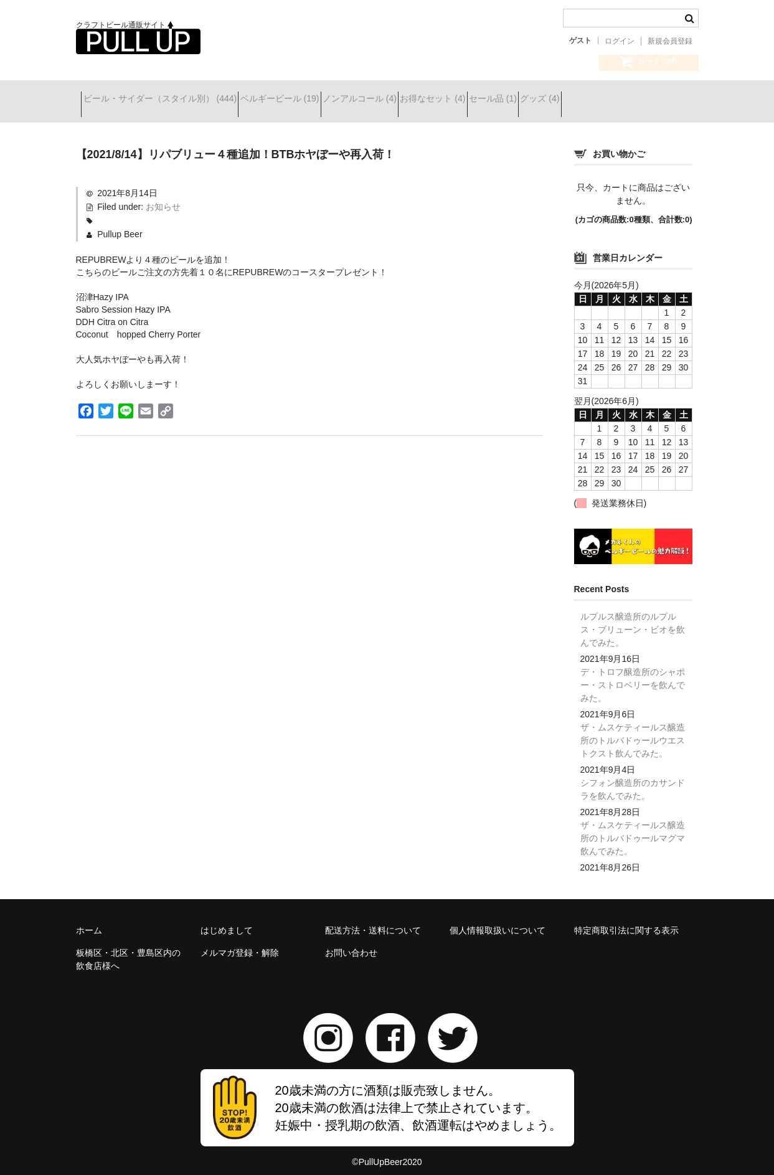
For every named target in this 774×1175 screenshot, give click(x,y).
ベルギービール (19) (307, 100)
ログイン (620, 41)
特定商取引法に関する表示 (626, 921)
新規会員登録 (670, 41)
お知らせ (163, 197)
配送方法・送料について (373, 921)
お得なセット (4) (504, 100)
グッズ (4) (656, 100)
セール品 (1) (587, 100)
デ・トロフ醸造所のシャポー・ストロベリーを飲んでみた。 (632, 676)
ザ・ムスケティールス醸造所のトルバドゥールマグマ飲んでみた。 (632, 829)
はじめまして (227, 921)
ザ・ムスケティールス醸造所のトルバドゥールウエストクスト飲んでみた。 (632, 731)
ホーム (89, 921)
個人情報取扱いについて (497, 921)
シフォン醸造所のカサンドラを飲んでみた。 (632, 779)
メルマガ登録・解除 (240, 943)
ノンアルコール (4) (409, 100)
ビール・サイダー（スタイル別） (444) (165, 100)
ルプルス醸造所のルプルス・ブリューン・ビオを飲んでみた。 (632, 620)
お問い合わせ (351, 943)
